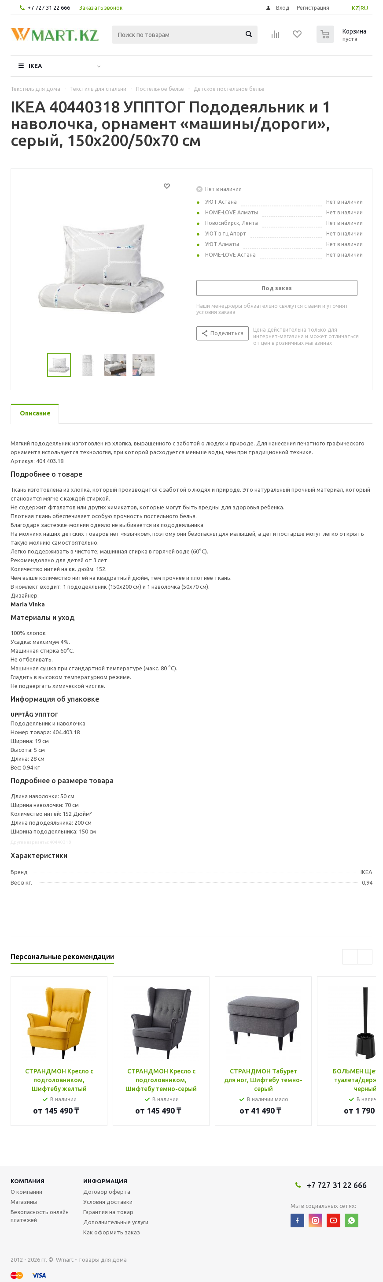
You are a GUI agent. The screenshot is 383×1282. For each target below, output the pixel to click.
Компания (27, 1181)
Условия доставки (108, 1202)
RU (364, 8)
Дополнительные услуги (115, 1222)
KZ (355, 8)
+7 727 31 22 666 (48, 7)
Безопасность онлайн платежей (40, 1216)
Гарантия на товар (108, 1212)
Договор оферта (106, 1192)
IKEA (35, 66)
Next (165, 365)
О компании (26, 1192)
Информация (105, 1181)
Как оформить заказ (111, 1232)
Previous (36, 365)
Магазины (24, 1202)
